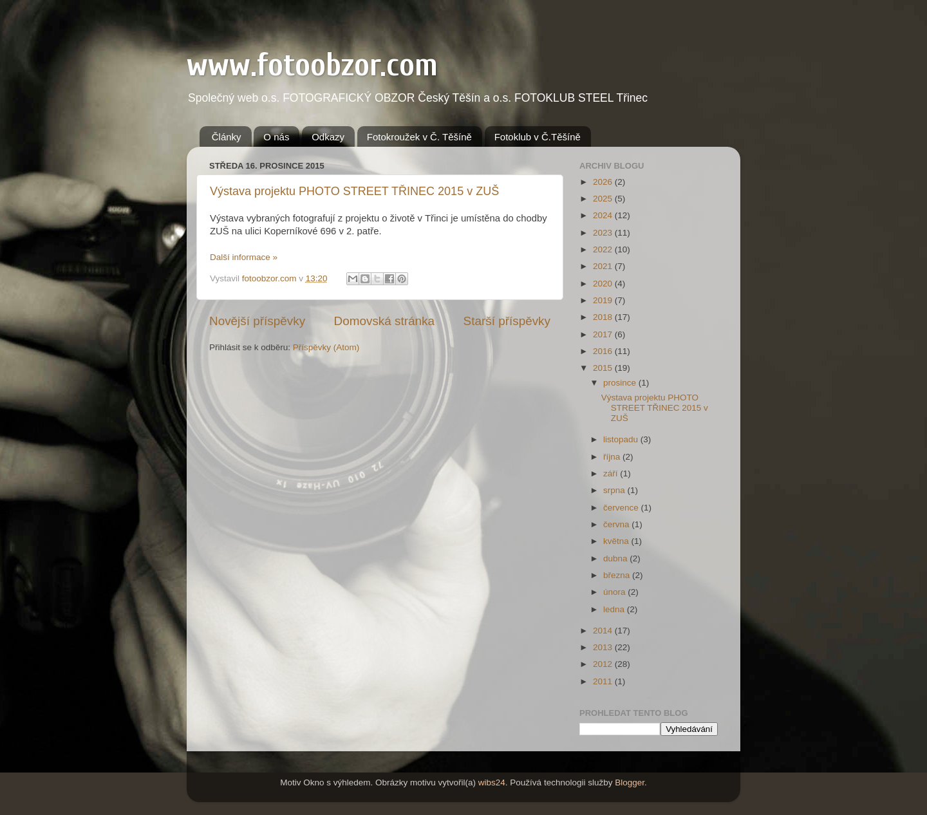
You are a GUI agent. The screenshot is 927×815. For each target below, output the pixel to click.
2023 (604, 233)
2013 (604, 647)
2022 (604, 249)
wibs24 (491, 782)
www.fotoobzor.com (312, 65)
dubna (616, 558)
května (617, 541)
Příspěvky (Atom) (326, 347)
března (617, 575)
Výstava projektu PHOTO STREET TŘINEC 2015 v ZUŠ (354, 191)
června (617, 524)
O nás (276, 136)
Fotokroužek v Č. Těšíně (419, 136)
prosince (621, 383)
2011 (604, 681)
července (622, 507)
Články (226, 136)
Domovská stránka (384, 321)
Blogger (629, 782)
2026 (604, 182)
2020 (604, 283)
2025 (604, 198)
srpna (615, 490)
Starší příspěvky (507, 321)
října (613, 457)
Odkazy (328, 136)
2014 (604, 630)
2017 (604, 334)
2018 (604, 317)
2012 (604, 664)
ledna (615, 609)
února (615, 592)
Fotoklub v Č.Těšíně (537, 136)
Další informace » (243, 257)
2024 (604, 215)
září (611, 473)
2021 (604, 266)
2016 (604, 351)
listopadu (622, 439)
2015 (604, 368)
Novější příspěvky (257, 321)
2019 (604, 300)
